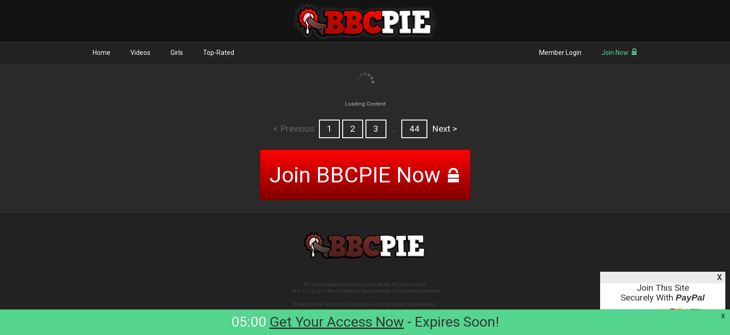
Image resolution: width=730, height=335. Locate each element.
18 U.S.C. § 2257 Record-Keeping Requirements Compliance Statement (365, 291)
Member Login (560, 52)
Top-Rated (218, 52)
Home (101, 52)
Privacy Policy (307, 304)
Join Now (619, 52)
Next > (444, 129)
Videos (140, 52)
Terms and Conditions (348, 304)
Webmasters (424, 304)
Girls (176, 52)
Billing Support (391, 304)
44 (414, 129)
